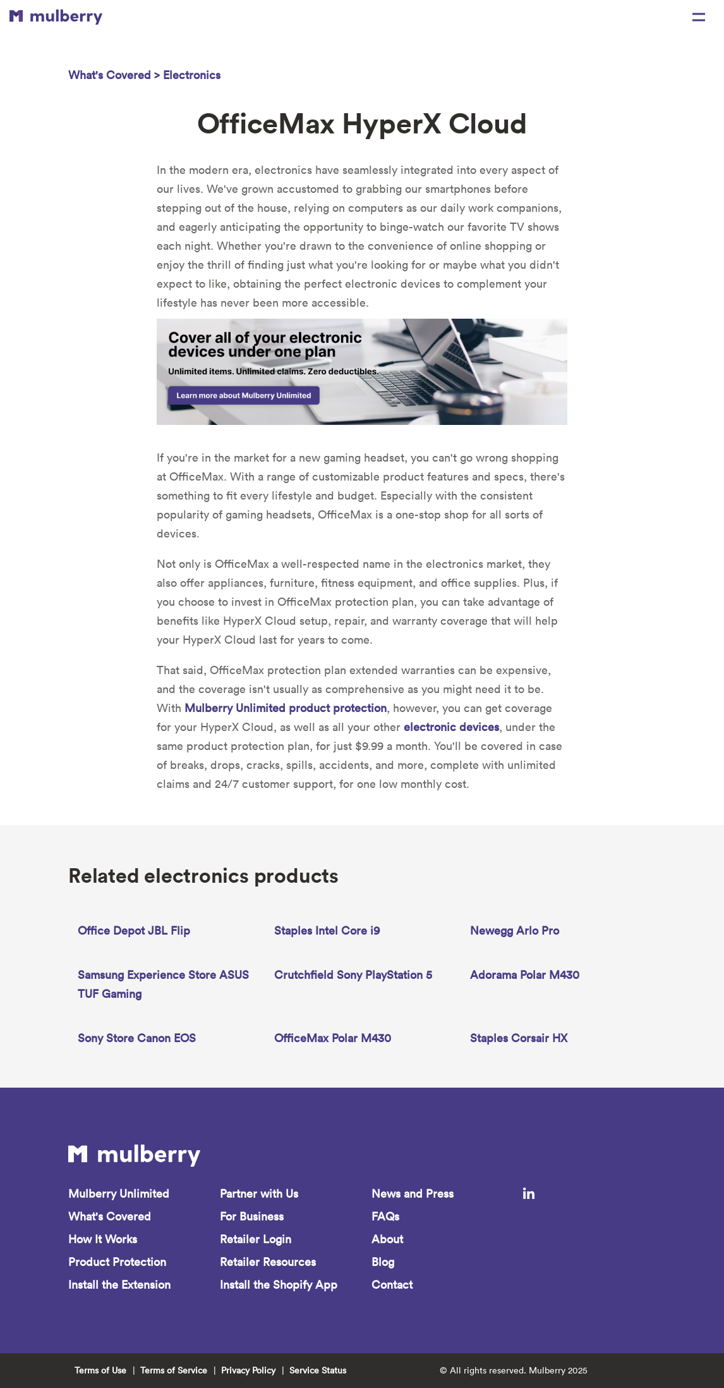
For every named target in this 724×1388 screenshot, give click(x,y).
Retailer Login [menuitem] (255, 1239)
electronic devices (451, 727)
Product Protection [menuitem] (117, 1262)
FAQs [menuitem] (385, 1216)
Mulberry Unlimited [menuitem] (118, 1193)
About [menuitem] (387, 1239)
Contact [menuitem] (392, 1284)
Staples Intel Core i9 (327, 930)
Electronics (191, 75)
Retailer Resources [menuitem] (268, 1262)
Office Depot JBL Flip (134, 930)
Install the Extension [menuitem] (119, 1284)
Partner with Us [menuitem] (259, 1193)
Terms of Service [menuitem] (173, 1370)
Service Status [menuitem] (317, 1370)
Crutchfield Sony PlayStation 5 (353, 974)
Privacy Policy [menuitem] (248, 1370)
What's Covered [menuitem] (109, 1216)
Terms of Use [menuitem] (100, 1370)
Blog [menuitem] (382, 1262)
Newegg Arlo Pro (514, 930)
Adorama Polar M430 (524, 974)
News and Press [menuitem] (412, 1193)
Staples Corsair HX (518, 1038)
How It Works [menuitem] (102, 1239)
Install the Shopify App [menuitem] (278, 1284)
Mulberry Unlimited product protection (285, 708)
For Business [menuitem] (252, 1216)
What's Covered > (115, 75)
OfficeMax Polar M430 (332, 1038)
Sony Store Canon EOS (137, 1038)
